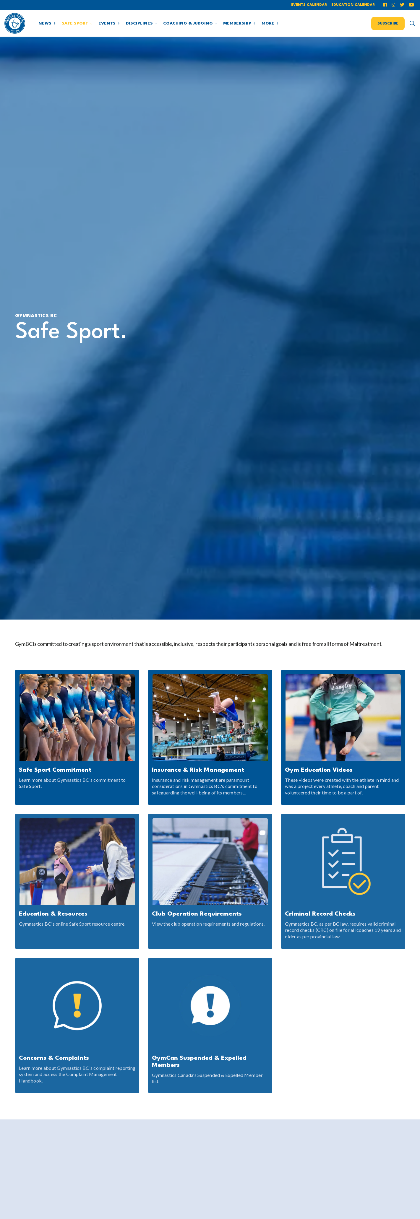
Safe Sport (75, 23)
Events (107, 23)
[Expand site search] (412, 23)
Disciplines (139, 23)
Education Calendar (353, 5)
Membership (237, 23)
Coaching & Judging (188, 23)
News (44, 23)
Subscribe (388, 23)
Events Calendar (309, 5)
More (268, 23)
